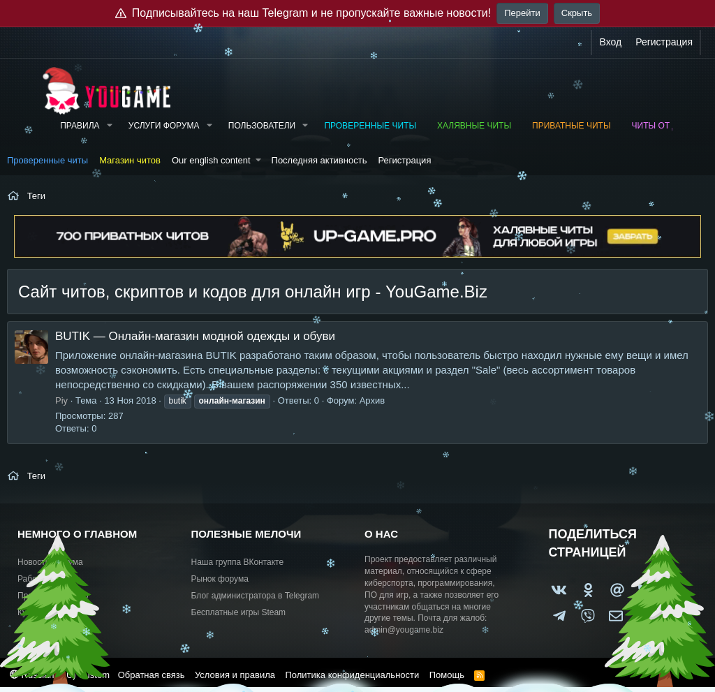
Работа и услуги (48, 579)
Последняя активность (319, 160)
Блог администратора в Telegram (255, 596)
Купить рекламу (48, 612)
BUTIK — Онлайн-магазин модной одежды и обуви (195, 336)
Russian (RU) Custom (60, 675)
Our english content (211, 160)
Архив (372, 400)
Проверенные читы (370, 126)
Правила (79, 126)
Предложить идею (53, 596)
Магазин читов (130, 160)
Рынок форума (220, 579)
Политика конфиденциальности (352, 675)
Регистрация (404, 160)
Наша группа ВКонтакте (237, 562)
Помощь (446, 675)
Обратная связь (151, 675)
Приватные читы (571, 126)
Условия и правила (235, 675)
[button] (109, 126)
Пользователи (261, 126)
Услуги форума (164, 126)
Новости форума (50, 562)
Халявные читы (474, 126)
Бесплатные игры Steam (238, 612)
